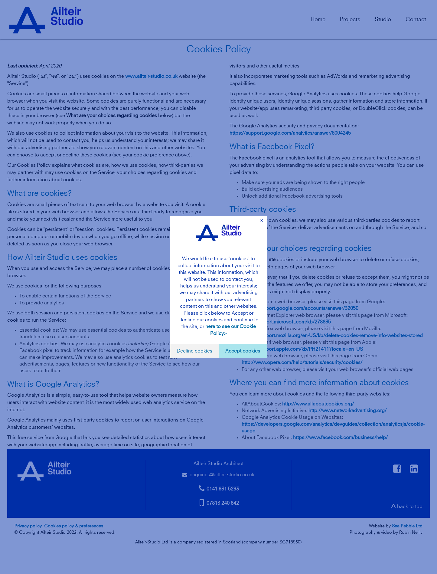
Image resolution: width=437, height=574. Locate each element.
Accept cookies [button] (242, 351)
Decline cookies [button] (194, 351)
